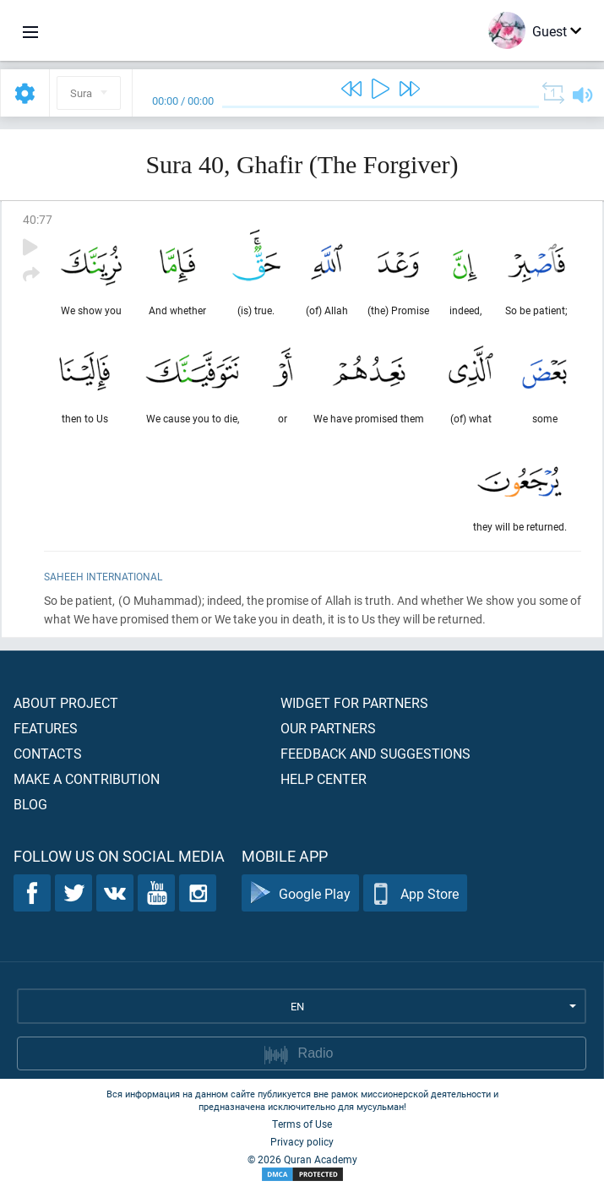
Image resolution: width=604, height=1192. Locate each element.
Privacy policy (302, 1141)
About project (66, 702)
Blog (30, 804)
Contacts (48, 753)
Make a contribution (87, 778)
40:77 (37, 219)
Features (46, 728)
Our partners (328, 728)
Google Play (300, 893)
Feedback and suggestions (375, 753)
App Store (415, 893)
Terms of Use (302, 1123)
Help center (323, 778)
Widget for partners (354, 702)
